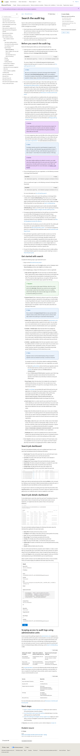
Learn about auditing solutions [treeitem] (11, 42)
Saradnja (30, 750)
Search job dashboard (66, 19)
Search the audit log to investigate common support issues (37, 716)
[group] (41, 59)
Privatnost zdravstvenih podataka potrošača (48, 750)
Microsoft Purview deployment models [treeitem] (10, 81)
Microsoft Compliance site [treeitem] (8, 74)
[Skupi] (16, 14)
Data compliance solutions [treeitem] (9, 38)
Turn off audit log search (41, 193)
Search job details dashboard (67, 21)
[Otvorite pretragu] (73, 2)
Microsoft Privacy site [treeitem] (7, 78)
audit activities (36, 366)
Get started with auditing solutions (31, 85)
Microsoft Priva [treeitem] (5, 76)
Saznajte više (53, 722)
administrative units (53, 320)
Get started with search (66, 18)
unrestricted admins (28, 667)
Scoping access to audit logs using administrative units (69, 23)
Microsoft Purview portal (35, 262)
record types (32, 389)
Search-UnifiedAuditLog (49, 203)
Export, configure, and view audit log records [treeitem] (12, 52)
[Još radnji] (57, 14)
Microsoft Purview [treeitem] (6, 19)
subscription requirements (31, 140)
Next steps (64, 25)
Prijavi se (76, 1)
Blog (25, 750)
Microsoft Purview (28, 14)
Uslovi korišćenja (62, 750)
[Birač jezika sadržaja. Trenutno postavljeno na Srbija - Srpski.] (6, 747)
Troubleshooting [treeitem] (6, 72)
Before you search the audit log (68, 16)
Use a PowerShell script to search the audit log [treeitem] (11, 55)
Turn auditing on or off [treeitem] (9, 46)
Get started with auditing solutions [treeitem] (11, 44)
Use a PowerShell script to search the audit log (34, 713)
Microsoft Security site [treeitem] (7, 79)
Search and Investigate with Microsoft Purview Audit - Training (34, 734)
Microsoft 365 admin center (38, 227)
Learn (23, 14)
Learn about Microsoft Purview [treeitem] (9, 20)
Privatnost (35, 750)
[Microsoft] (2, 2)
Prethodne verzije (19, 750)
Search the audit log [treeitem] (10, 49)
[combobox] (10, 17)
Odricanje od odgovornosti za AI (8, 750)
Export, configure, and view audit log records (44, 209)
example (29, 369)
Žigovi (68, 750)
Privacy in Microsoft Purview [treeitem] (8, 83)
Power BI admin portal (29, 252)
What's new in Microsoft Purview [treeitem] (9, 22)
